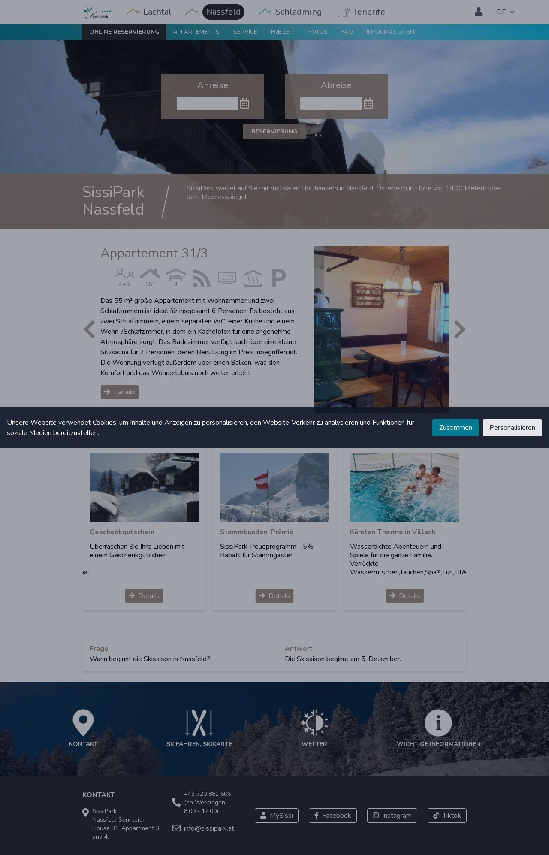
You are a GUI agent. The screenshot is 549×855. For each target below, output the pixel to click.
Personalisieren (512, 427)
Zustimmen (455, 427)
